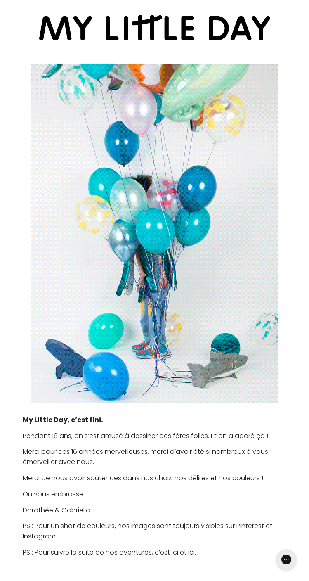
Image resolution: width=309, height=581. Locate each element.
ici (175, 552)
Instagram (39, 536)
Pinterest (250, 526)
